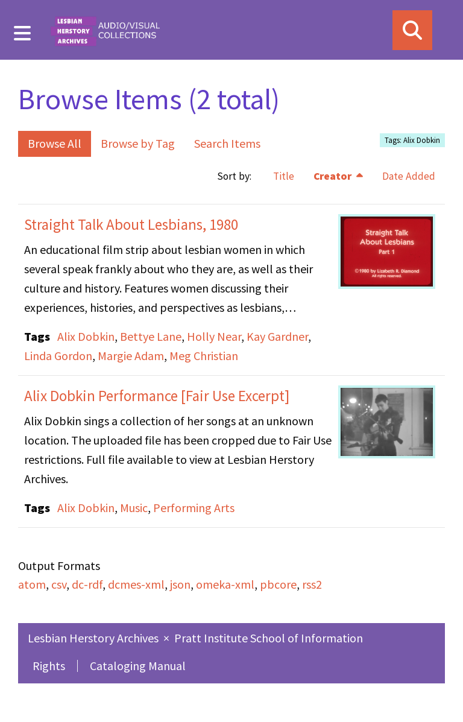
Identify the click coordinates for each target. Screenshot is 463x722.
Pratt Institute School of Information (268, 637)
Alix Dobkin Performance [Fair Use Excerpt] (156, 395)
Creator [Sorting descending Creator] (333, 176)
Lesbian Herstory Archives (94, 637)
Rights (49, 665)
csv (58, 584)
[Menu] (22, 33)
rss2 (312, 584)
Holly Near (214, 336)
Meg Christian (203, 355)
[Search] (412, 30)
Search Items (227, 143)
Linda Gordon (58, 355)
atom (32, 584)
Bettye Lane (150, 336)
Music (134, 507)
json (180, 584)
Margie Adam (131, 355)
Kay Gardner (277, 336)
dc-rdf (87, 584)
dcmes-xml (136, 584)
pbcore (278, 584)
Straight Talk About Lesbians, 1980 (131, 224)
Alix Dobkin (86, 336)
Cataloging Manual (138, 665)
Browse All (54, 143)
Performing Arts (194, 507)
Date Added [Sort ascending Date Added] (408, 176)
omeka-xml (225, 584)
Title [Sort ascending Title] (283, 176)
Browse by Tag (138, 143)
